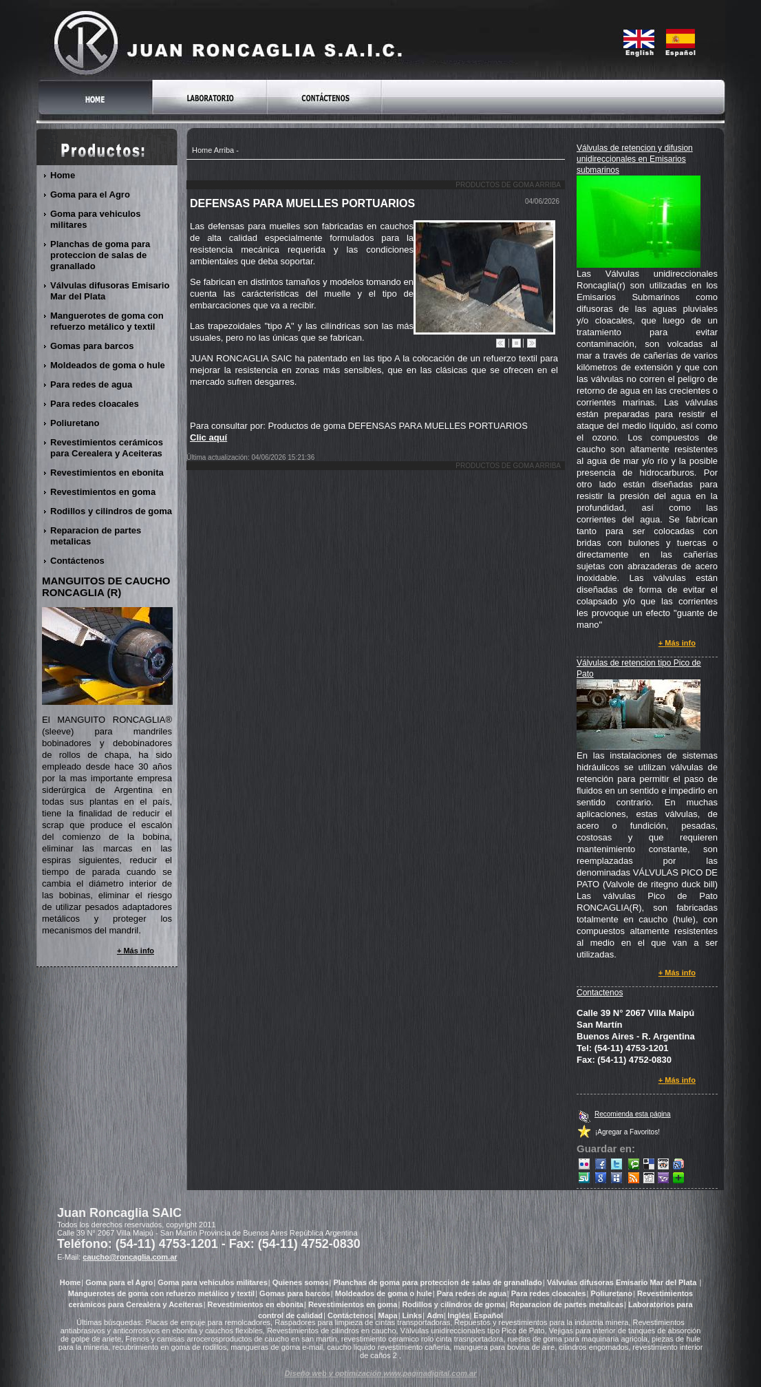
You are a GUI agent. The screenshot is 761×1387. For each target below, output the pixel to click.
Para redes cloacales (95, 404)
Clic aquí (208, 437)
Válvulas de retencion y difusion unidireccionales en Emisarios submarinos (635, 159)
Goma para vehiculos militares (95, 219)
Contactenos (600, 992)
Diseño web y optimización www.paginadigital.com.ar (381, 1373)
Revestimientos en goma (103, 492)
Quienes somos (300, 1282)
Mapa (388, 1315)
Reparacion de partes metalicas (95, 536)
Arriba (224, 150)
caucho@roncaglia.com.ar (130, 1257)
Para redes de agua (91, 384)
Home (202, 150)
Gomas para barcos (92, 346)
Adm (435, 1315)
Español (488, 1315)
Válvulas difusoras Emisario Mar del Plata (109, 290)
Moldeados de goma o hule (108, 365)
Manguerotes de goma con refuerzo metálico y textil (107, 321)
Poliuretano (75, 423)
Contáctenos (77, 560)
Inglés (459, 1315)
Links (412, 1315)
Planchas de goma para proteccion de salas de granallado (100, 255)
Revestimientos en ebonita (107, 472)
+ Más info (677, 643)
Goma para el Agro (90, 194)
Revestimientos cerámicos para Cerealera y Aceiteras (106, 447)
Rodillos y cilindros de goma (111, 511)
